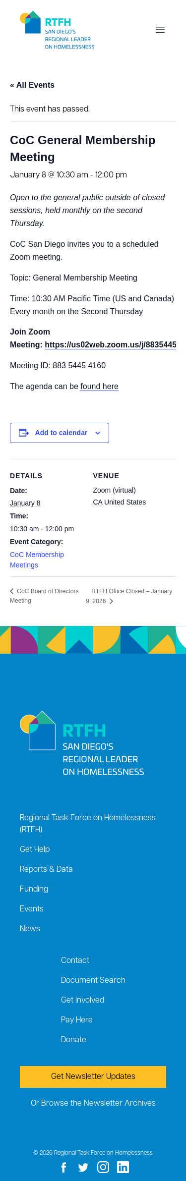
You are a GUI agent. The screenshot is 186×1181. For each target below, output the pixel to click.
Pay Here (77, 1020)
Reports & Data (46, 870)
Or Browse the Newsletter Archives (93, 1104)
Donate (73, 1040)
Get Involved (82, 1001)
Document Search (93, 981)
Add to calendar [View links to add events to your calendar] (61, 433)
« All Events (32, 85)
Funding (34, 890)
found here (99, 386)
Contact (75, 961)
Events (32, 909)
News (30, 929)
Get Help (35, 850)
